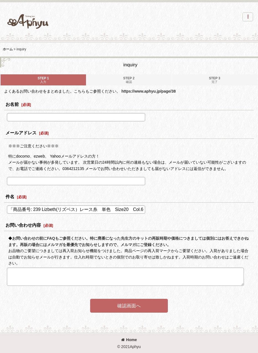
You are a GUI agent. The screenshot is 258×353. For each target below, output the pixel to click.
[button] (248, 16)
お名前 (12, 104)
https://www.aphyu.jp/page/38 (148, 91)
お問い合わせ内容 (23, 225)
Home (129, 340)
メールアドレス (21, 132)
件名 (10, 196)
